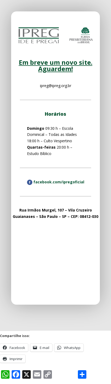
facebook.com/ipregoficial (55, 181)
